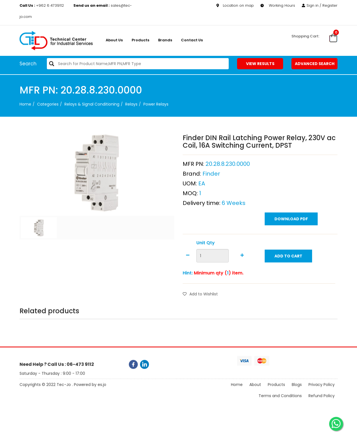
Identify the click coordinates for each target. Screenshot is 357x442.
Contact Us (192, 40)
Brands (165, 40)
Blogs (297, 389)
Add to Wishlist (200, 305)
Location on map (235, 5)
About (255, 389)
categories (48, 104)
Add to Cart (288, 267)
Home (25, 104)
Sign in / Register (319, 5)
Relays (131, 104)
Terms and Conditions (280, 400)
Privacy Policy (321, 389)
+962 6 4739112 (42, 5)
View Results (260, 63)
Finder (211, 185)
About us (114, 40)
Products (140, 40)
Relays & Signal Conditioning (91, 104)
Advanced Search (314, 63)
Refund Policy (321, 400)
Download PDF (291, 230)
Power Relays (155, 104)
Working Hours (277, 5)
